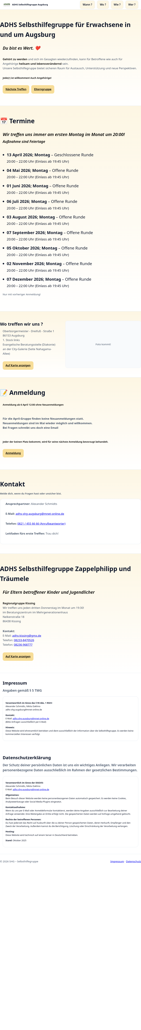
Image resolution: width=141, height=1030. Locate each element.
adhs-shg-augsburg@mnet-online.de (40, 514)
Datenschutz (133, 861)
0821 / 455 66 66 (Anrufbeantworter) (41, 523)
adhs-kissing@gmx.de (26, 635)
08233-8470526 (24, 640)
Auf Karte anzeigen (18, 365)
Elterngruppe (42, 89)
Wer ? (131, 4)
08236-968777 (23, 645)
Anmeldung (13, 453)
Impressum (117, 861)
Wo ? (103, 4)
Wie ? (117, 4)
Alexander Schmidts (44, 504)
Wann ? (87, 4)
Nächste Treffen (16, 89)
